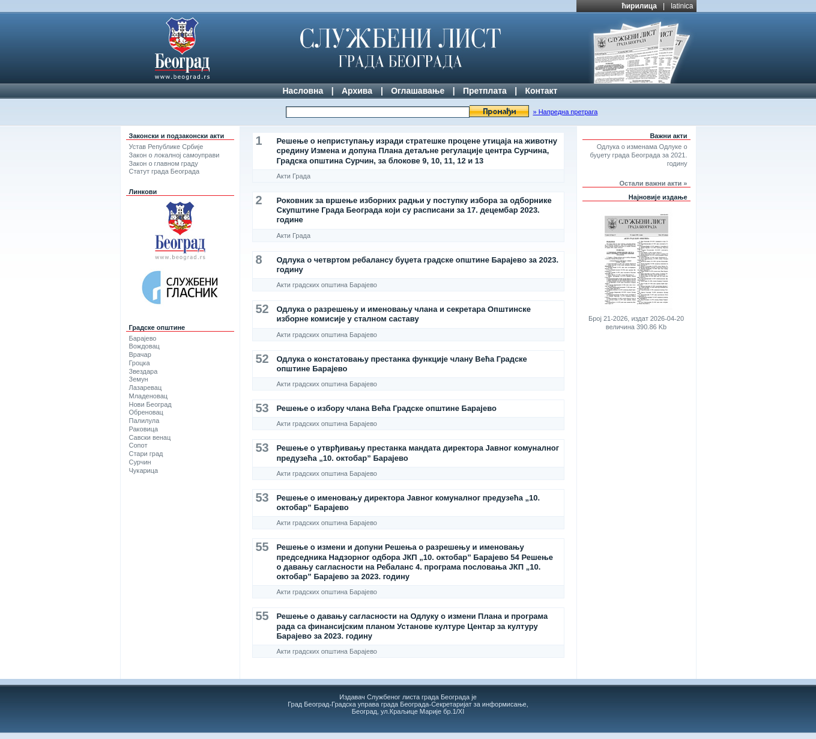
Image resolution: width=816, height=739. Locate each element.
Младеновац (148, 396)
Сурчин (140, 462)
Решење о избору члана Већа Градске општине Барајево (387, 408)
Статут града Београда (164, 171)
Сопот (138, 445)
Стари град (146, 453)
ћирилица (639, 6)
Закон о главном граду (163, 163)
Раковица (144, 429)
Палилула (144, 420)
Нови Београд (150, 404)
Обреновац (146, 412)
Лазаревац (145, 387)
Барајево (143, 338)
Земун (138, 379)
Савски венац (150, 437)
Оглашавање (417, 91)
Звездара (143, 371)
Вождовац (144, 346)
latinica (682, 6)
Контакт (541, 91)
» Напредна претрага (565, 111)
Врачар (140, 354)
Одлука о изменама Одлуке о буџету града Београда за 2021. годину (639, 155)
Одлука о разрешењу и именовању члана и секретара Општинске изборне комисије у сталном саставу (404, 314)
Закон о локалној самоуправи (174, 155)
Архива (357, 91)
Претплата (485, 91)
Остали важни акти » (654, 183)
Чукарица (144, 470)
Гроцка (139, 362)
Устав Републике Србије (166, 146)
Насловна (303, 91)
